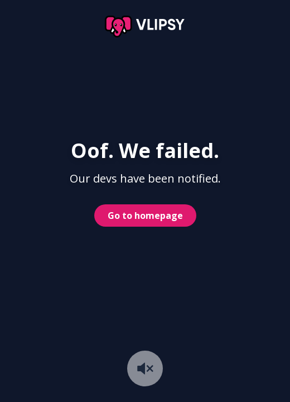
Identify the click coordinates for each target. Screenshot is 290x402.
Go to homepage (145, 215)
